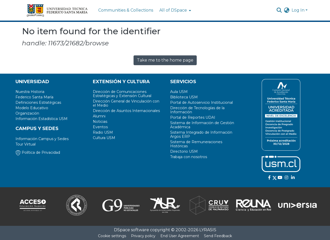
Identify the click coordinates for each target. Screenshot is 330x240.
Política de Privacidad (37, 152)
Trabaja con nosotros (188, 157)
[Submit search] (279, 10)
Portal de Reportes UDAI (192, 117)
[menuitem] (174, 10)
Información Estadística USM (41, 118)
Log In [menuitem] (298, 10)
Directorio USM (184, 151)
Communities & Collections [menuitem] (125, 10)
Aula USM (179, 91)
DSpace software (131, 229)
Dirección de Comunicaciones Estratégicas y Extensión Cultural (122, 93)
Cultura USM (104, 137)
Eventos (100, 127)
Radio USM (103, 132)
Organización (27, 113)
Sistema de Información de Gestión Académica (202, 125)
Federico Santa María (34, 97)
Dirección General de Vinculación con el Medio (126, 103)
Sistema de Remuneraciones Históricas (196, 144)
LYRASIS (207, 229)
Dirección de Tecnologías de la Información (197, 110)
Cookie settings (112, 236)
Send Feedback (218, 236)
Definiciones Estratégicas (38, 102)
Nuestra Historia (29, 91)
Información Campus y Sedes (42, 138)
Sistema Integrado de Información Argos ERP (201, 134)
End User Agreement (179, 236)
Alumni (99, 116)
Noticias (100, 121)
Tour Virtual (25, 144)
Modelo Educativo (31, 108)
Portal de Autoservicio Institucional (201, 102)
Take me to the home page (165, 60)
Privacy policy (143, 236)
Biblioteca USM (184, 97)
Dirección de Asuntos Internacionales (126, 110)
